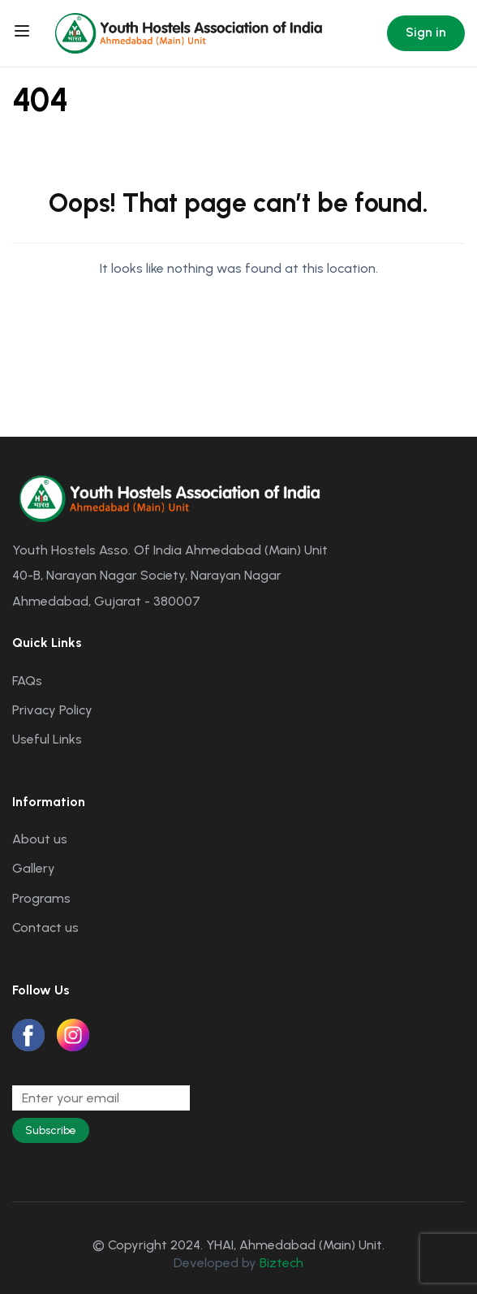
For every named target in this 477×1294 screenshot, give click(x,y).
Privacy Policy (52, 710)
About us (39, 839)
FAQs (27, 680)
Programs (41, 898)
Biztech (281, 1262)
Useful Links (47, 739)
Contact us (45, 927)
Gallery (33, 868)
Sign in (426, 32)
